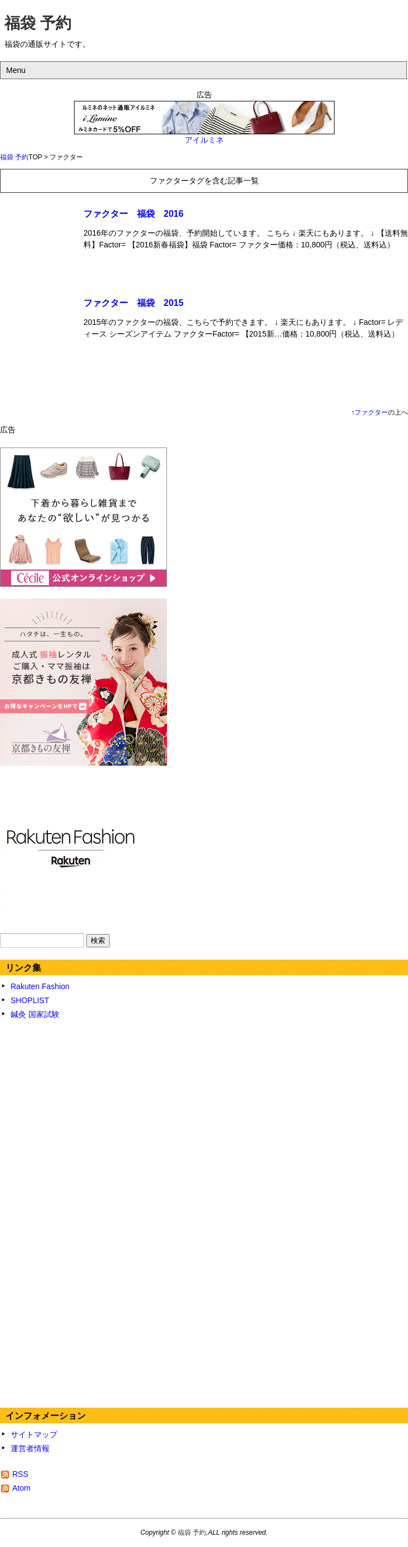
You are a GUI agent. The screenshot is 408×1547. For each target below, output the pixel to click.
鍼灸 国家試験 (35, 1014)
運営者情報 (30, 1448)
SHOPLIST (30, 1000)
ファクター (371, 412)
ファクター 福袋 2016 (133, 213)
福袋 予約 (37, 23)
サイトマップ (34, 1434)
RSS (20, 1474)
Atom (21, 1487)
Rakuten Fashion (40, 986)
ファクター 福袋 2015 (133, 303)
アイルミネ (204, 139)
